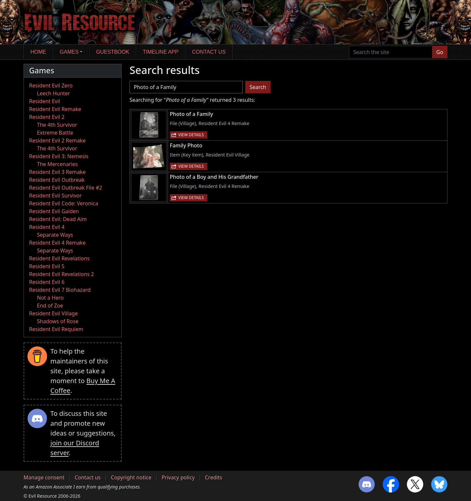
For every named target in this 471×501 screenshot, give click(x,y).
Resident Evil (44, 101)
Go (439, 52)
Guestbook (112, 52)
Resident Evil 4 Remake (57, 242)
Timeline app (161, 52)
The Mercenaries (57, 164)
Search (258, 87)
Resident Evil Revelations (59, 258)
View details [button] (191, 135)
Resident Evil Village (53, 313)
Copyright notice (131, 477)
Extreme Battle (55, 132)
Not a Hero (50, 297)
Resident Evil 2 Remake (57, 140)
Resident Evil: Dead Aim (58, 219)
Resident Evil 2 (46, 117)
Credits (213, 477)
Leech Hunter (53, 93)
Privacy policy (178, 477)
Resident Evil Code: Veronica (63, 203)
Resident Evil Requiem (56, 329)
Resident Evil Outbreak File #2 (65, 187)
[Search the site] (390, 52)
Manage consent (44, 477)
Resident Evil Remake (55, 109)
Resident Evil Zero (51, 85)
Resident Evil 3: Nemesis (58, 156)
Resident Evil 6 (46, 282)
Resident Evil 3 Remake (57, 172)
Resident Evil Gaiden (54, 211)
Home (38, 52)
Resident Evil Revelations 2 (61, 274)
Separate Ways (55, 234)
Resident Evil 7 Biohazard (60, 289)
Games (69, 52)
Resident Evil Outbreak (57, 179)
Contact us (209, 52)
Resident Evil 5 (46, 266)
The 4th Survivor (57, 124)
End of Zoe (50, 305)
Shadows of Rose (57, 321)
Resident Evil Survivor (55, 195)
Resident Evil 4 (46, 227)
